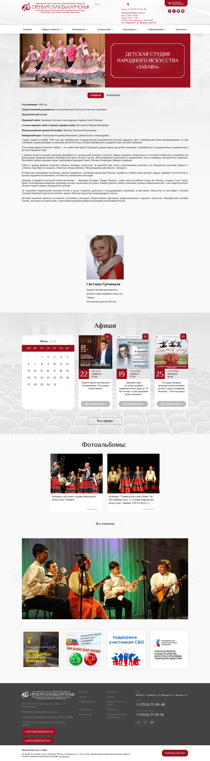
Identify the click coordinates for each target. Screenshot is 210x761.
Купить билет (95, 404)
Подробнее (92, 509)
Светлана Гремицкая (103, 284)
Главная (27, 29)
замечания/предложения (39, 732)
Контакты (181, 29)
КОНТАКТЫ (113, 95)
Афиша (82, 696)
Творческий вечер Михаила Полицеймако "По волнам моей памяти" (95, 385)
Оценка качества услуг (38, 741)
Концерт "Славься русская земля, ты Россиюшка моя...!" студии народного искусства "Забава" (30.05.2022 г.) (131, 499)
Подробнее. (64, 756)
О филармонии (157, 29)
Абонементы (80, 29)
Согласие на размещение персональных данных (44, 723)
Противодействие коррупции (116, 716)
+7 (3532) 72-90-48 (150, 704)
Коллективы (105, 29)
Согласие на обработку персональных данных (47, 716)
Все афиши (105, 421)
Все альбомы (105, 524)
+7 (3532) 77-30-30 (150, 715)
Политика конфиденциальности (39, 711)
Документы (130, 29)
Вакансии (111, 709)
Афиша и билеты (52, 29)
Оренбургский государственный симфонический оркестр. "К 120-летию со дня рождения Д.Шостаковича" (133, 388)
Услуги (110, 696)
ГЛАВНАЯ (95, 95)
